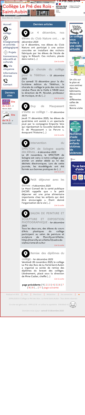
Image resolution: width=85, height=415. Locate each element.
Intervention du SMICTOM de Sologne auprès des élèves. (43, 147)
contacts (32, 2)
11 (40, 287)
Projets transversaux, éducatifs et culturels (9, 56)
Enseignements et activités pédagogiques (9, 42)
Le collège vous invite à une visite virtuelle (76, 43)
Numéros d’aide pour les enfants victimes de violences (75, 143)
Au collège (7, 31)
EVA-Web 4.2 (67, 304)
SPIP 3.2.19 (32, 304)
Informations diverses (9, 74)
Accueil (17, 18)
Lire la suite (59, 61)
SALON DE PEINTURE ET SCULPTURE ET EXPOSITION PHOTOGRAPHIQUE (43, 218)
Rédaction (54, 2)
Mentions (37, 294)
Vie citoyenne (8, 67)
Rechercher (18, 2)
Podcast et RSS (12, 294)
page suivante (51, 287)
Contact (7, 82)
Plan (43, 2)
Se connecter (70, 2)
